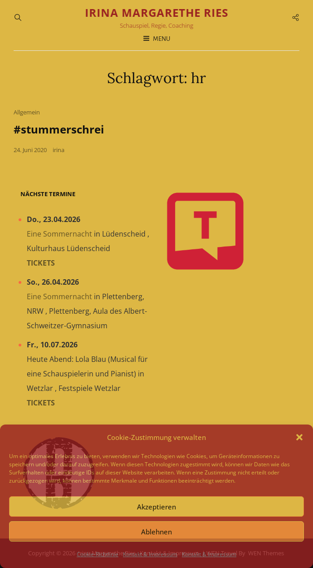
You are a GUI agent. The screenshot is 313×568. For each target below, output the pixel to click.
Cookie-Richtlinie (97, 554)
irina (58, 150)
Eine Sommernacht (59, 234)
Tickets (41, 263)
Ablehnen (156, 531)
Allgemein (27, 112)
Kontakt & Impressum (150, 554)
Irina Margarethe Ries (156, 12)
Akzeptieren (156, 506)
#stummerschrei (59, 129)
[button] (299, 437)
